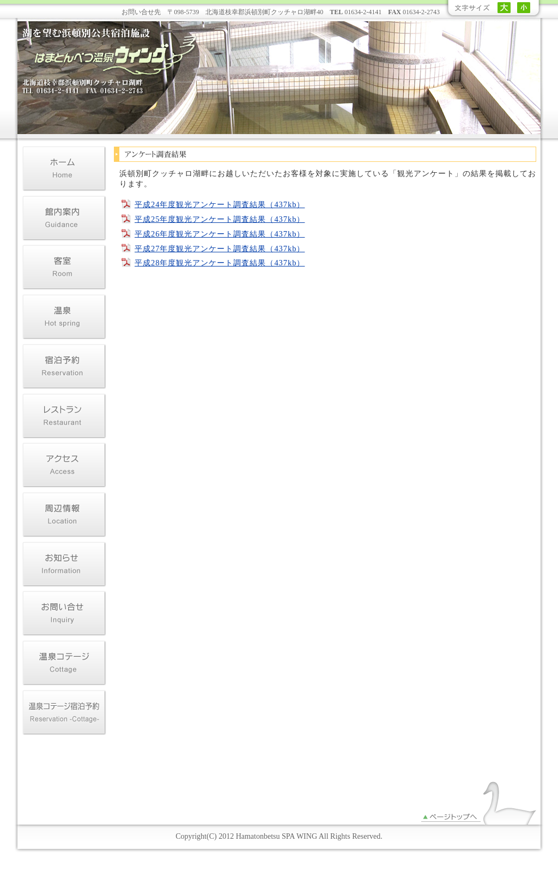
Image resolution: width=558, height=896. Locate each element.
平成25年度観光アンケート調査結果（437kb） (220, 219)
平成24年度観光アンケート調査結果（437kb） (220, 204)
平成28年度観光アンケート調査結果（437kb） (220, 262)
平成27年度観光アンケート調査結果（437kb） (220, 248)
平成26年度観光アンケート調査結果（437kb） (220, 233)
